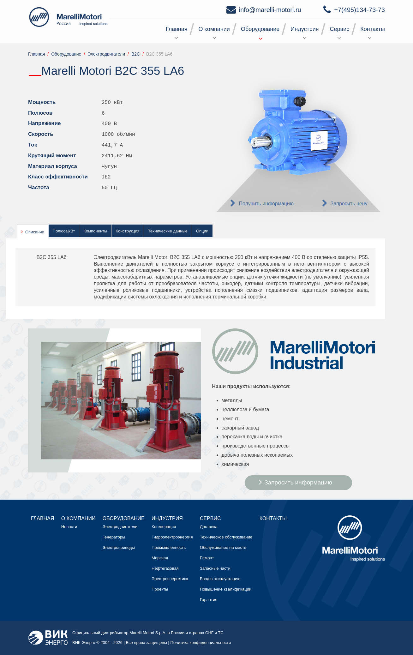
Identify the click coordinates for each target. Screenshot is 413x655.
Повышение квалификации (225, 589)
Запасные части (215, 568)
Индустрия (304, 29)
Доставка (209, 526)
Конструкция (127, 231)
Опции (202, 231)
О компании (214, 29)
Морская (160, 558)
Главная (177, 29)
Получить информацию (266, 203)
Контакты (372, 29)
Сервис (340, 29)
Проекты (160, 589)
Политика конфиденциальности (201, 642)
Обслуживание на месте (223, 547)
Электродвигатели (120, 526)
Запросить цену (349, 203)
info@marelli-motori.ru (270, 9)
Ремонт (207, 558)
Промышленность (169, 547)
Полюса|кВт (64, 231)
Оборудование (260, 29)
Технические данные (168, 231)
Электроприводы (119, 547)
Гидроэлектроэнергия (172, 537)
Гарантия (208, 599)
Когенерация (164, 526)
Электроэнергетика (170, 578)
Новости (69, 526)
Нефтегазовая (165, 568)
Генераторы (114, 537)
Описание (34, 232)
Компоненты (95, 231)
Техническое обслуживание (226, 537)
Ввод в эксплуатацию (220, 578)
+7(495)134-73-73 (359, 9)
